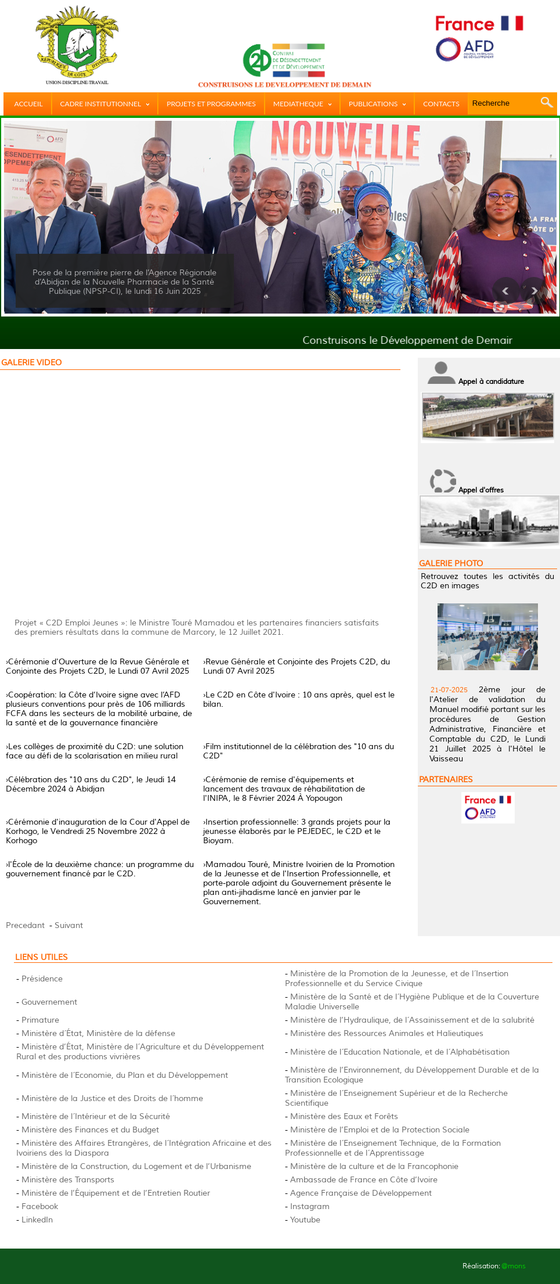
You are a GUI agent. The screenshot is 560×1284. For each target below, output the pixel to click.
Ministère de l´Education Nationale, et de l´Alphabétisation (400, 1052)
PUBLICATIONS (377, 103)
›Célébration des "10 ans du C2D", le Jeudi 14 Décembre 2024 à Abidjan (91, 784)
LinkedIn (37, 1220)
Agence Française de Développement (361, 1193)
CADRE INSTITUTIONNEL (105, 103)
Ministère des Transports (67, 1180)
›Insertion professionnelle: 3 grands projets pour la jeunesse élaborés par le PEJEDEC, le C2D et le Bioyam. (297, 831)
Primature (40, 1020)
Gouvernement (49, 1002)
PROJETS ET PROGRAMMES (211, 103)
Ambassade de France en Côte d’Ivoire (364, 1180)
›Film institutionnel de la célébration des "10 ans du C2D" (298, 751)
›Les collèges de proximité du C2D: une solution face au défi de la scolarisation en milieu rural (94, 751)
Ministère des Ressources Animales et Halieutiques (386, 1033)
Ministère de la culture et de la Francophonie (374, 1166)
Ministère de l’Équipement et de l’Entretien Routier (115, 1193)
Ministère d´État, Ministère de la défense (98, 1033)
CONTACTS (441, 103)
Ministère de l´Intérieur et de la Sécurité (95, 1116)
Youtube (305, 1220)
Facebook (39, 1206)
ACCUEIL (29, 103)
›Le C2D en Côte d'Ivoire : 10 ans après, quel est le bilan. (299, 699)
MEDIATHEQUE (302, 103)
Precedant (25, 925)
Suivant (69, 925)
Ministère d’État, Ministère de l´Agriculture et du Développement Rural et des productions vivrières (140, 1052)
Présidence (42, 979)
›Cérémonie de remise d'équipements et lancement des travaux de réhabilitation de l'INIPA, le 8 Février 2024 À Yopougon (284, 789)
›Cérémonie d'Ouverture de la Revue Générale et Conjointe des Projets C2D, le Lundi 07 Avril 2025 (97, 666)
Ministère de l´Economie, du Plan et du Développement (124, 1075)
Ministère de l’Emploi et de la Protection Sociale (379, 1130)
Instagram (310, 1206)
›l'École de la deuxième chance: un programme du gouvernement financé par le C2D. (100, 869)
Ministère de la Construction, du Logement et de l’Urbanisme (136, 1166)
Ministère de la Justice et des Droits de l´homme (112, 1098)
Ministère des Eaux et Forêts (344, 1116)
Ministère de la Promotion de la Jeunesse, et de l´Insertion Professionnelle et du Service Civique (396, 978)
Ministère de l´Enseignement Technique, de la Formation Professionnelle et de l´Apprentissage (393, 1148)
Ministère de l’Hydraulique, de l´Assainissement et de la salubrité (412, 1020)
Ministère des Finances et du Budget (90, 1130)
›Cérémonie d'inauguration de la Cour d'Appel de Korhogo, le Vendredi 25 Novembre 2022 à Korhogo (98, 831)
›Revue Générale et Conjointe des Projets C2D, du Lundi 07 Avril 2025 (296, 666)
